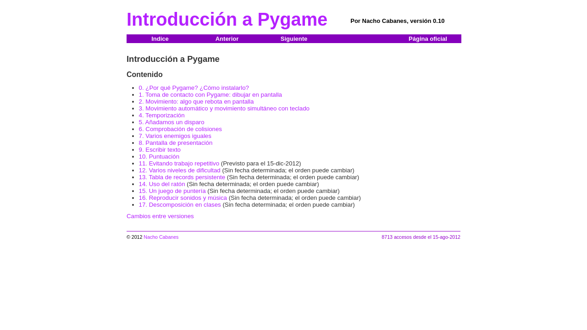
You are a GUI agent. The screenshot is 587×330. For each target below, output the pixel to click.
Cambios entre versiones (160, 216)
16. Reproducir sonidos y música (183, 197)
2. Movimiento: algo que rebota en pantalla (196, 101)
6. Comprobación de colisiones (180, 129)
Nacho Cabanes (161, 237)
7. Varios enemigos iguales (175, 135)
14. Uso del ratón (162, 184)
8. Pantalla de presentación (176, 142)
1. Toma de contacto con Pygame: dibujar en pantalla (210, 94)
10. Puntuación (159, 156)
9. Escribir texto (160, 149)
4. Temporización (162, 115)
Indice (160, 38)
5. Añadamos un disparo (172, 122)
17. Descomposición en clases (180, 204)
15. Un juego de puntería (172, 190)
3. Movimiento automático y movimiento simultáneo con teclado (224, 108)
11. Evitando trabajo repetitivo (179, 163)
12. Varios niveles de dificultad (180, 170)
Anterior (227, 38)
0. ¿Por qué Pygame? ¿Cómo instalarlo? (194, 87)
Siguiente (294, 38)
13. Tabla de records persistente (182, 177)
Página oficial (428, 38)
